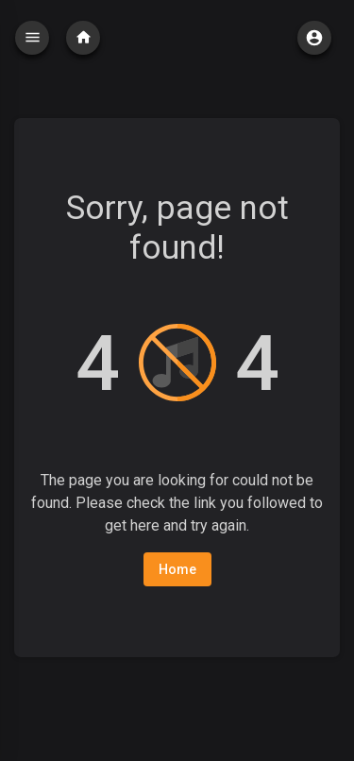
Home (177, 569)
